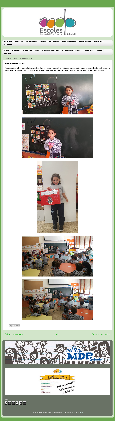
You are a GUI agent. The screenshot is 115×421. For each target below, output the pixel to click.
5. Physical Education (50, 50)
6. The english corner (71, 50)
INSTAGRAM (8, 44)
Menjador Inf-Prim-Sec (49, 41)
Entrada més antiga (101, 334)
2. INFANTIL (16, 50)
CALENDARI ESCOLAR (69, 41)
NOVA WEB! (8, 41)
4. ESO (37, 50)
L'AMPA (99, 50)
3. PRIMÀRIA (27, 50)
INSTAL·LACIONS (85, 41)
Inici (58, 334)
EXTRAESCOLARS (88, 50)
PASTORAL (7, 53)
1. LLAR (6, 50)
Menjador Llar (31, 41)
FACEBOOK (19, 41)
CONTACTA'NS (98, 41)
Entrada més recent (14, 334)
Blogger (80, 412)
